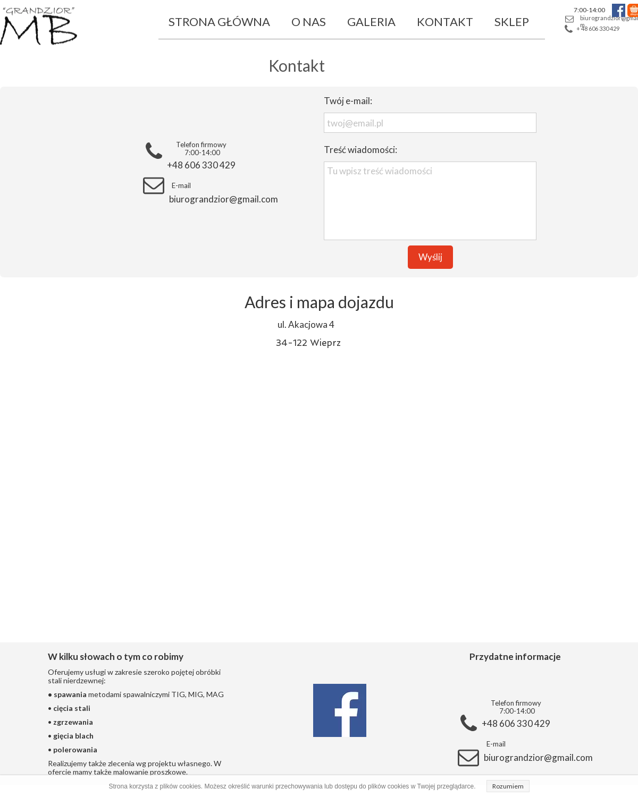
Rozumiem (508, 786)
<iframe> (319, 486)
